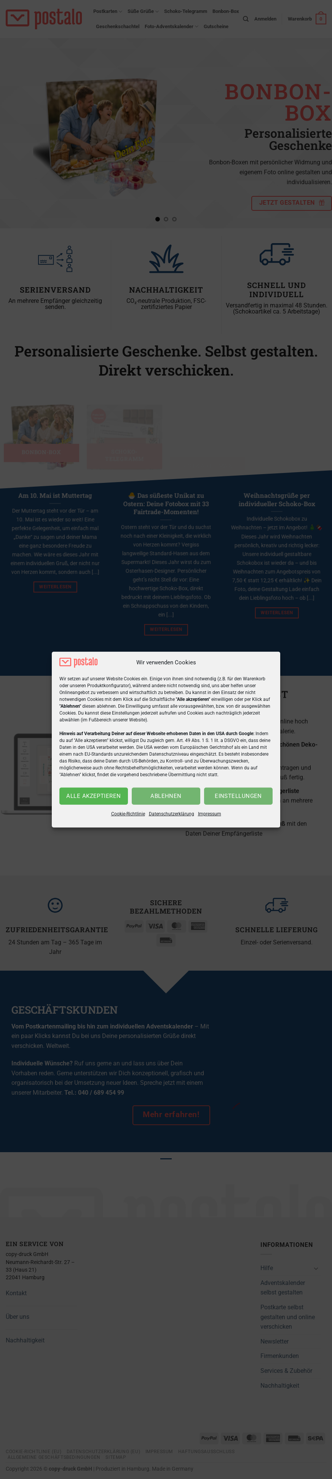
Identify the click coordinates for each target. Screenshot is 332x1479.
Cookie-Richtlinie (128, 814)
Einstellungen (238, 796)
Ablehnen (166, 796)
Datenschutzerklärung (171, 814)
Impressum (209, 814)
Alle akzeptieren (93, 796)
